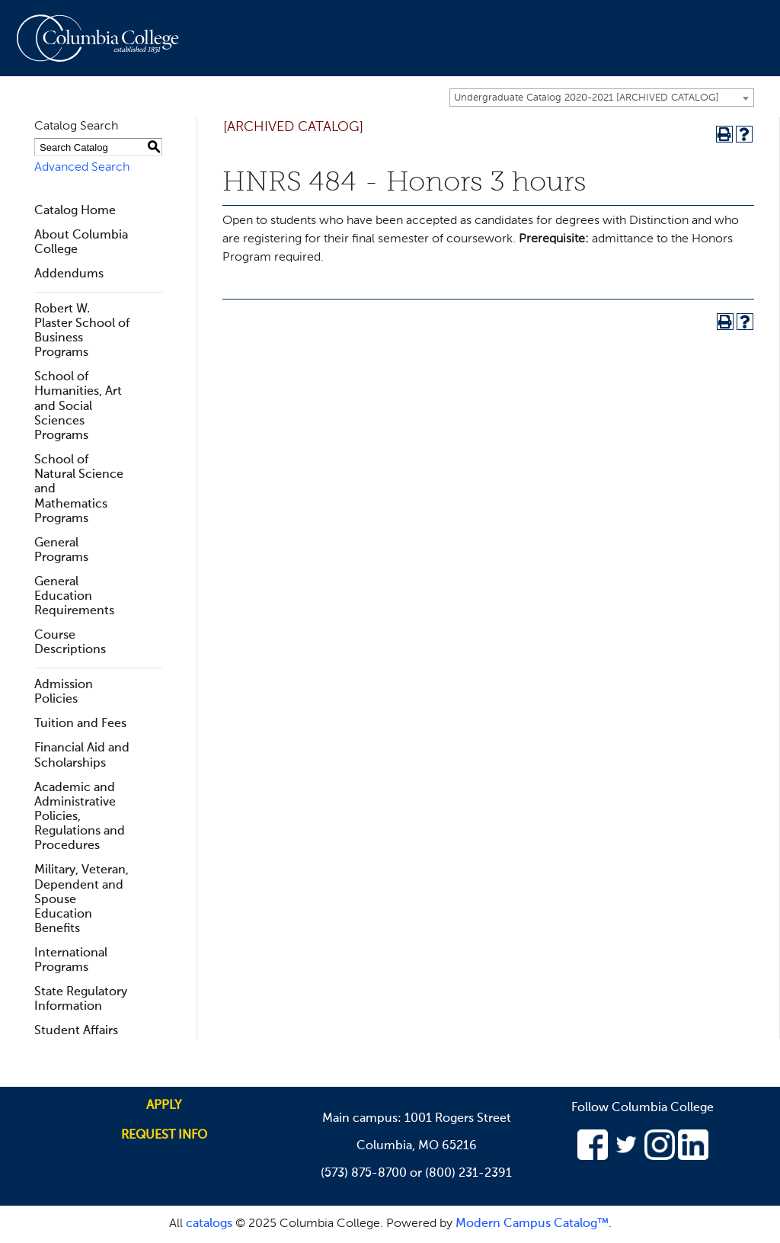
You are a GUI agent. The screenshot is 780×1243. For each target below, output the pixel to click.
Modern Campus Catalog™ (532, 1224)
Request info (164, 1135)
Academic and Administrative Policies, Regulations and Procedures (79, 817)
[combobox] (601, 97)
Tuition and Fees (80, 724)
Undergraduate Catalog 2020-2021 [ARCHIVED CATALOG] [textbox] (586, 98)
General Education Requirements (74, 596)
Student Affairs (76, 1031)
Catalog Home (75, 211)
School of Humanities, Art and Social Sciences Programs (78, 406)
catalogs (209, 1224)
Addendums (69, 274)
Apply (163, 1106)
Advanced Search (81, 168)
